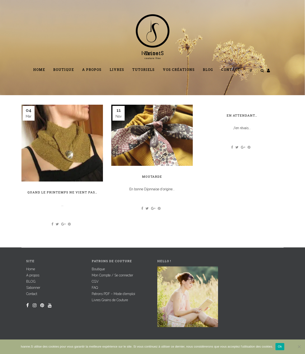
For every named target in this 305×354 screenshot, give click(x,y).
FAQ (95, 288)
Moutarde (152, 176)
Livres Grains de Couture (110, 300)
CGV (95, 281)
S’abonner (33, 288)
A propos (32, 275)
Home (30, 269)
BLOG (31, 281)
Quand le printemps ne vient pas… (62, 192)
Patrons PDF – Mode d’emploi (113, 294)
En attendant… (242, 115)
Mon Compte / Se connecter (112, 275)
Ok (280, 346)
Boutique (98, 269)
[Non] (299, 346)
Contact (31, 294)
